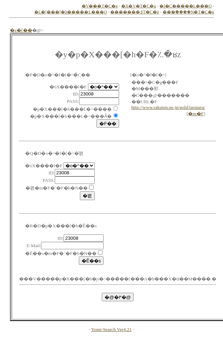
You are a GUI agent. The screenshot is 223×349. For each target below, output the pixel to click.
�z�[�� (21, 30)
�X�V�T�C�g (138, 6)
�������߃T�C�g (134, 12)
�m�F (196, 113)
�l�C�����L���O (185, 6)
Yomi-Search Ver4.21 (111, 329)
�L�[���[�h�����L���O (70, 12)
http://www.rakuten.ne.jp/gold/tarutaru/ (168, 107)
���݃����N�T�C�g (188, 12)
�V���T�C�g (100, 6)
